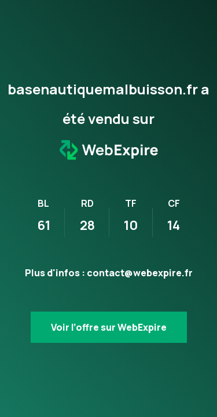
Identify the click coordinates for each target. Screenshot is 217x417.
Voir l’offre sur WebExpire (109, 327)
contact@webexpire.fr (140, 272)
